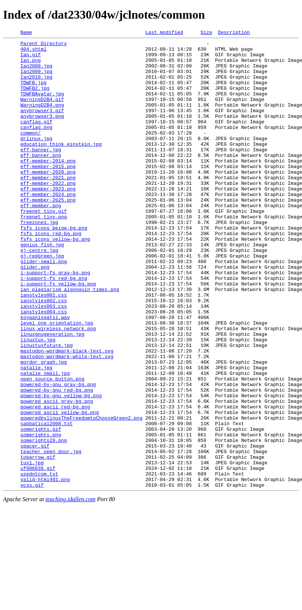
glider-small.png (43, 307)
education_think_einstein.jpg (61, 166)
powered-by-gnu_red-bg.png (56, 461)
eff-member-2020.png (48, 199)
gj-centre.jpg (39, 293)
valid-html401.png (45, 568)
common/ (30, 152)
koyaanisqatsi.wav (45, 374)
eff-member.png (40, 240)
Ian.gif (30, 59)
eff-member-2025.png (48, 233)
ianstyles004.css (43, 367)
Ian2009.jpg (36, 79)
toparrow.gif (37, 541)
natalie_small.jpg (45, 441)
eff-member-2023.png (48, 219)
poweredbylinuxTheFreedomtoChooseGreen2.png (81, 495)
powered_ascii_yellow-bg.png (59, 488)
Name (26, 33)
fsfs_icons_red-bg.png (51, 273)
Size (206, 33)
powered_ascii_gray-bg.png (56, 474)
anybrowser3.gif (42, 126)
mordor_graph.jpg (43, 427)
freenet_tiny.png (43, 253)
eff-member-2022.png (48, 213)
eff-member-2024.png (48, 226)
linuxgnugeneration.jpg (52, 394)
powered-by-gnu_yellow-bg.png (61, 468)
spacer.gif (35, 528)
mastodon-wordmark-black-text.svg (67, 414)
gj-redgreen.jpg (42, 300)
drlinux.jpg (36, 159)
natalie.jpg (36, 434)
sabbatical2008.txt (46, 501)
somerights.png (40, 515)
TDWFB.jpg (33, 92)
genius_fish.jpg (42, 287)
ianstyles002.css (43, 354)
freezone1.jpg (39, 260)
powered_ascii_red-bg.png (55, 481)
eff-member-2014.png (48, 186)
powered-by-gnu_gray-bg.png (58, 454)
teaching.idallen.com (70, 590)
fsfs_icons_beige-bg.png (53, 266)
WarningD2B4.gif (42, 112)
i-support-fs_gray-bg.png (55, 320)
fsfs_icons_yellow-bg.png (55, 280)
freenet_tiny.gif (43, 246)
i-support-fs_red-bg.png (53, 327)
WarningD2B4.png (42, 119)
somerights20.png (43, 521)
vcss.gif (32, 575)
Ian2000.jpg (36, 72)
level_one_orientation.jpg (56, 380)
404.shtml (33, 52)
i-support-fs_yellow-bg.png (58, 334)
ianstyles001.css (43, 347)
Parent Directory (43, 45)
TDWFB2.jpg (35, 99)
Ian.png (30, 65)
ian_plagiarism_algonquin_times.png (69, 340)
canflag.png (36, 146)
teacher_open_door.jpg (51, 535)
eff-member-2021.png (48, 206)
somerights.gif (40, 508)
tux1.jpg (32, 548)
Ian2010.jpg (36, 85)
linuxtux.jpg (37, 401)
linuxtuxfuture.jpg (46, 407)
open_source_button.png (52, 448)
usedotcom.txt (39, 562)
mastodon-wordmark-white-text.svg (67, 421)
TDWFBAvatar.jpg (42, 105)
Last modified (164, 33)
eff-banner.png (40, 179)
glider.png (35, 313)
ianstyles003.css (43, 360)
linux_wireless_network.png (58, 387)
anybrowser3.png (42, 132)
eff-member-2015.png (48, 193)
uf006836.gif (37, 555)
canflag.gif (36, 139)
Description (234, 33)
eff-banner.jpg (40, 173)
